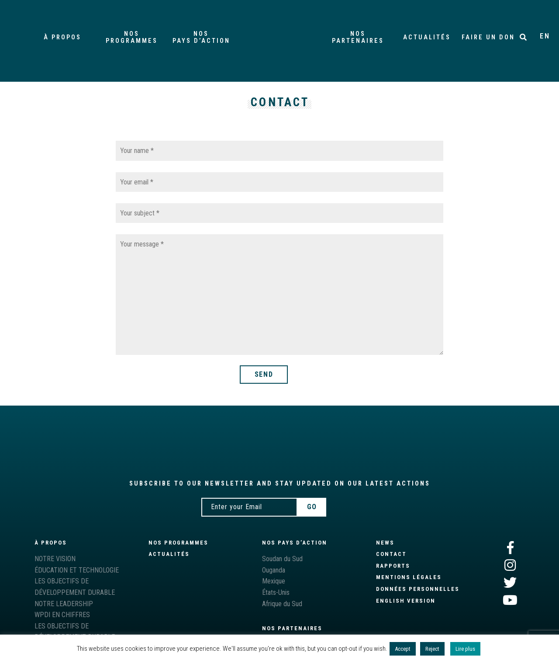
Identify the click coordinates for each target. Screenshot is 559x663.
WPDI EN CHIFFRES (62, 615)
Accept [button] (403, 649)
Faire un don (488, 37)
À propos (62, 37)
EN (545, 36)
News (385, 542)
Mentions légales (409, 577)
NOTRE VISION (55, 559)
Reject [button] (432, 649)
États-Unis (276, 592)
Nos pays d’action (294, 542)
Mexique (273, 581)
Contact (391, 554)
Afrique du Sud (282, 604)
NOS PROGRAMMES (178, 542)
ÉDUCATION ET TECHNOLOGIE (77, 570)
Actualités (427, 37)
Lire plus (465, 649)
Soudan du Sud (282, 559)
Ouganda (273, 570)
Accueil (279, 37)
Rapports (393, 565)
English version (405, 600)
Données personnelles (417, 589)
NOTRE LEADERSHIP (64, 604)
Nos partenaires (292, 628)
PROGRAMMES (132, 38)
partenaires (358, 38)
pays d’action (201, 38)
